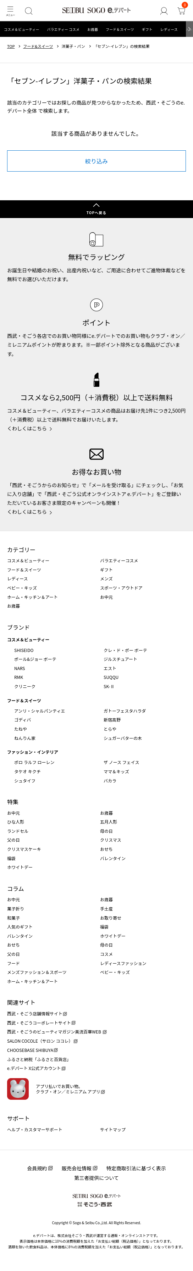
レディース (169, 29)
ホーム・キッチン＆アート (32, 597)
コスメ (106, 954)
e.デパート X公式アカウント (34, 1068)
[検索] (28, 10)
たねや (20, 729)
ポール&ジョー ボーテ (35, 659)
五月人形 (108, 822)
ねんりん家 (24, 738)
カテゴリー (21, 549)
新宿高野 (112, 720)
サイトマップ (113, 1129)
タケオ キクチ (27, 771)
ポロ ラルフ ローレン (34, 762)
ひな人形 (15, 822)
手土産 (106, 908)
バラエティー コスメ (63, 29)
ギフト (147, 29)
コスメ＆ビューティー (21, 29)
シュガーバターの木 (123, 738)
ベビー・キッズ (22, 588)
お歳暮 (92, 29)
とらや (110, 729)
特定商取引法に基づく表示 (136, 1168)
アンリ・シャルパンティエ (39, 711)
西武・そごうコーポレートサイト (39, 1023)
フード (13, 963)
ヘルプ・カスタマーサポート (34, 1129)
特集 (12, 801)
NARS (19, 668)
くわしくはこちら (27, 428)
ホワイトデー (20, 867)
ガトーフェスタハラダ (125, 711)
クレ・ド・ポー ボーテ (125, 650)
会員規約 (37, 1168)
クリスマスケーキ (24, 849)
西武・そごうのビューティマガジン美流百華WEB (54, 1031)
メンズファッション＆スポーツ (37, 972)
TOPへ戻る (96, 212)
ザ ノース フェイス (121, 762)
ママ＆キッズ (116, 771)
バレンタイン (113, 858)
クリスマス (110, 840)
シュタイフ (24, 780)
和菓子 (13, 918)
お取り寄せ (110, 918)
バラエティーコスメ (119, 560)
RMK (18, 677)
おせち (106, 849)
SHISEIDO (23, 650)
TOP (11, 46)
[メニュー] (10, 10)
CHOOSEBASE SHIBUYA (30, 1050)
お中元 (106, 597)
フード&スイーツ (38, 46)
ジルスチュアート (120, 659)
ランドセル (17, 831)
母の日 (106, 831)
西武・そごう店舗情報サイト (34, 1013)
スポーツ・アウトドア (121, 588)
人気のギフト (20, 927)
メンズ (106, 578)
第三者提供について (96, 1177)
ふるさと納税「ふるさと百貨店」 (39, 1059)
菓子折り (15, 908)
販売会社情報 (77, 1168)
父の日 (13, 840)
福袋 (11, 858)
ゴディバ (22, 720)
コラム (15, 888)
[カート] (181, 10)
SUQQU (111, 677)
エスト (110, 668)
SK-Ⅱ (109, 686)
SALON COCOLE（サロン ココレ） (40, 1041)
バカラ (110, 780)
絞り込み (96, 161)
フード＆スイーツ (120, 29)
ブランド (18, 627)
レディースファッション (123, 963)
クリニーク (24, 686)
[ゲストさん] (163, 10)
